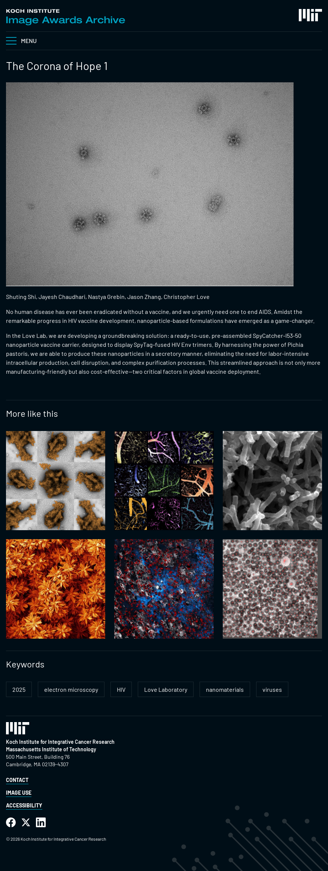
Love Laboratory (165, 689)
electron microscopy (71, 689)
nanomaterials (225, 689)
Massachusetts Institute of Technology (51, 749)
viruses (272, 689)
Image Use (18, 792)
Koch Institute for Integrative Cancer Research (60, 742)
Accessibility (24, 805)
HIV (121, 689)
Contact (17, 780)
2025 (18, 689)
